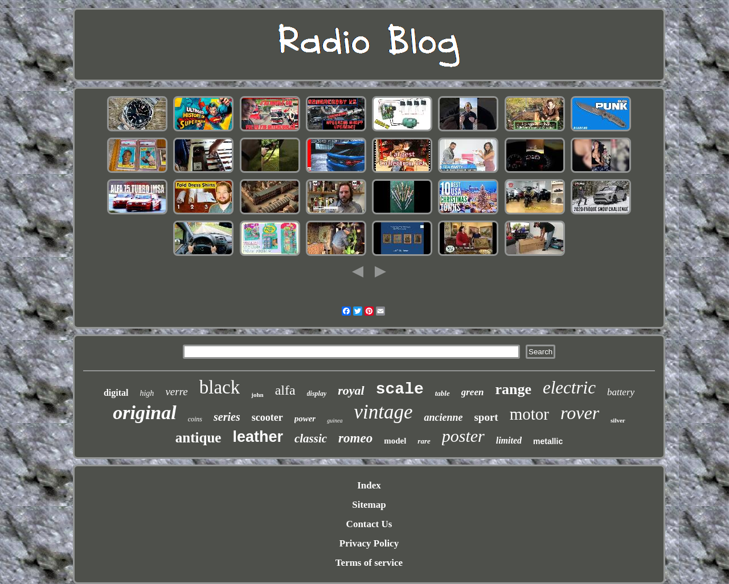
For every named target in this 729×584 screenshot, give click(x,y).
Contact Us (369, 524)
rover (579, 413)
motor (529, 414)
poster (463, 435)
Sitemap (369, 504)
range (513, 389)
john (257, 394)
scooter (267, 417)
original (144, 412)
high (147, 393)
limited (509, 440)
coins (195, 419)
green (472, 392)
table (442, 393)
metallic (548, 441)
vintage (383, 412)
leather (257, 436)
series (227, 417)
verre (176, 391)
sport (486, 417)
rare (423, 441)
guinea (334, 420)
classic (310, 438)
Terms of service (369, 562)
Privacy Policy (369, 543)
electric (569, 387)
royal (351, 390)
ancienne (443, 417)
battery (620, 392)
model (395, 440)
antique (198, 437)
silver (618, 420)
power (305, 418)
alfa (285, 390)
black (219, 387)
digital (116, 392)
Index (369, 485)
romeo (355, 438)
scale (400, 389)
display (317, 393)
